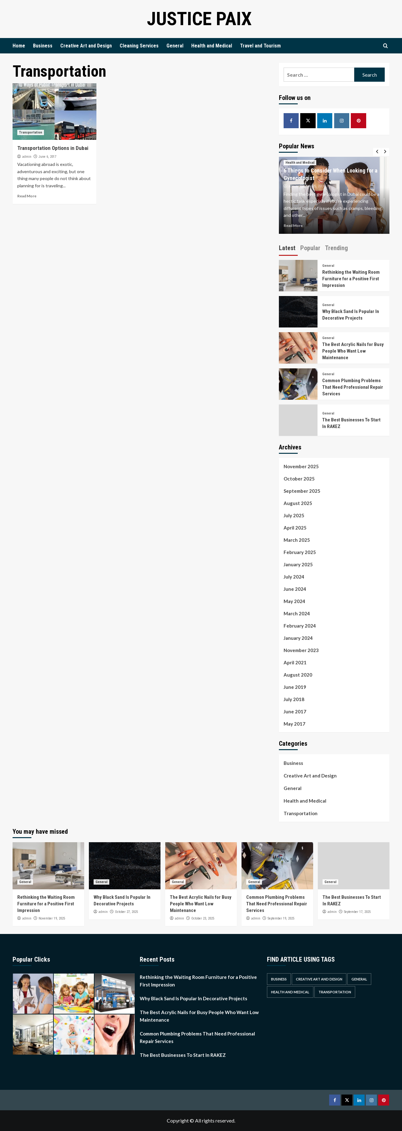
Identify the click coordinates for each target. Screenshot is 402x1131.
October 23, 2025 (202, 918)
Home (19, 46)
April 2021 (295, 662)
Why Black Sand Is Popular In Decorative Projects (193, 998)
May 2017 (294, 724)
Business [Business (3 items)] (279, 979)
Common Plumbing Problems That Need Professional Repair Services (352, 387)
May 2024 (294, 601)
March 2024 (297, 613)
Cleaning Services (139, 46)
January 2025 (298, 564)
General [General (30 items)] (359, 979)
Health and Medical (211, 46)
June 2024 (295, 589)
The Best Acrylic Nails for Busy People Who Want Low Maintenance (353, 351)
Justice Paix (199, 19)
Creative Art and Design (86, 46)
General (174, 46)
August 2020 (298, 675)
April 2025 (295, 527)
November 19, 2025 (52, 918)
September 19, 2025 (281, 918)
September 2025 (302, 491)
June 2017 (295, 711)
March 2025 (297, 540)
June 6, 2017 (47, 157)
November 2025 (301, 466)
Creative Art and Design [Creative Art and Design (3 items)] (319, 979)
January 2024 (298, 638)
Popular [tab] (310, 248)
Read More (26, 196)
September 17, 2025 (357, 912)
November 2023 (301, 650)
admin (26, 156)
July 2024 (294, 576)
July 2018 (294, 699)
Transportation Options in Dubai (52, 148)
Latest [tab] (287, 248)
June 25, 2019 (314, 186)
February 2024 (300, 626)
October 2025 (299, 478)
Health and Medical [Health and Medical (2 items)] (290, 992)
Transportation (30, 132)
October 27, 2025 (126, 912)
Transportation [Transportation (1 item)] (334, 992)
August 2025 (298, 503)
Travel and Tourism (260, 46)
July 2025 (294, 515)
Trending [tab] (336, 248)
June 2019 (295, 687)
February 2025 (300, 552)
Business (42, 46)
